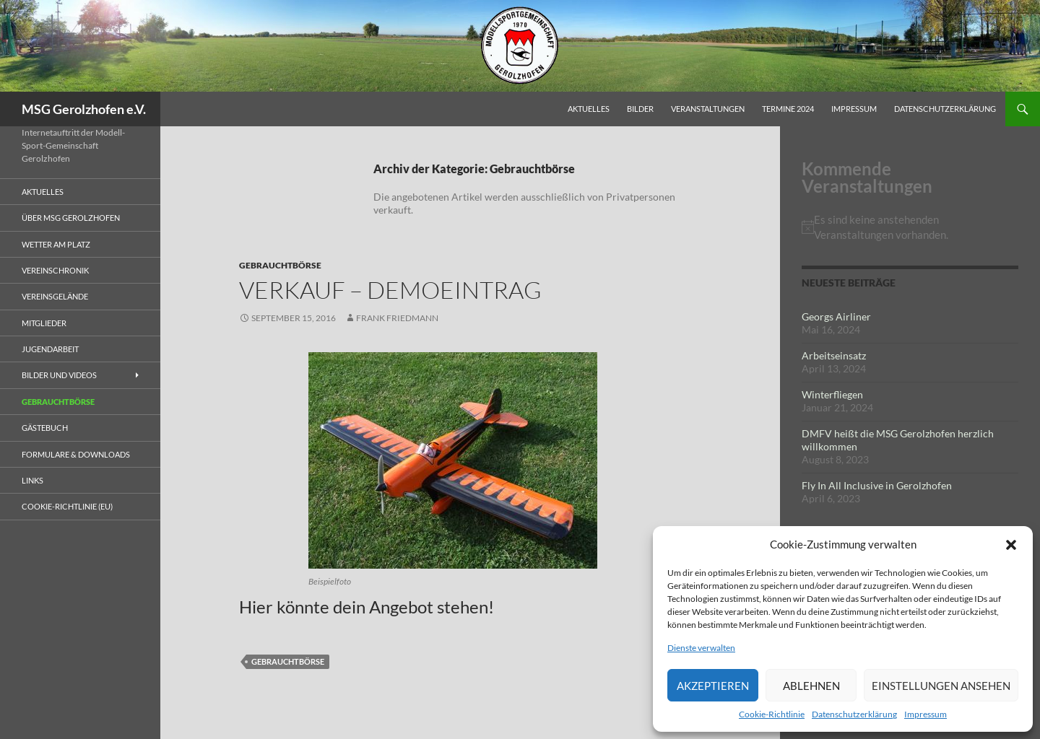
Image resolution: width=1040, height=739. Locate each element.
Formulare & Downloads (76, 454)
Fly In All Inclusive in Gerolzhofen (877, 485)
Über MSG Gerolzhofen (71, 217)
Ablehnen (811, 685)
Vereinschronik (55, 270)
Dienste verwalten (701, 647)
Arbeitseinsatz (834, 355)
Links (32, 480)
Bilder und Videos (59, 375)
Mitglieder (44, 323)
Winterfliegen (832, 394)
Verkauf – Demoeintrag (390, 290)
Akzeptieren (713, 685)
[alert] (910, 227)
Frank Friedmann (397, 317)
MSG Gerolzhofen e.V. (84, 109)
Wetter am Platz (56, 244)
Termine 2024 (788, 108)
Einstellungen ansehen (941, 685)
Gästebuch (45, 427)
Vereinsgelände (55, 296)
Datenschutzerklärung (854, 714)
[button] (1011, 545)
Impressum (925, 714)
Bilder (640, 108)
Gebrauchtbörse (280, 265)
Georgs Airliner (836, 316)
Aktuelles (589, 108)
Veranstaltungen (708, 108)
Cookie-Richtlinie (772, 714)
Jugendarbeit (50, 349)
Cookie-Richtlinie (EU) (67, 506)
